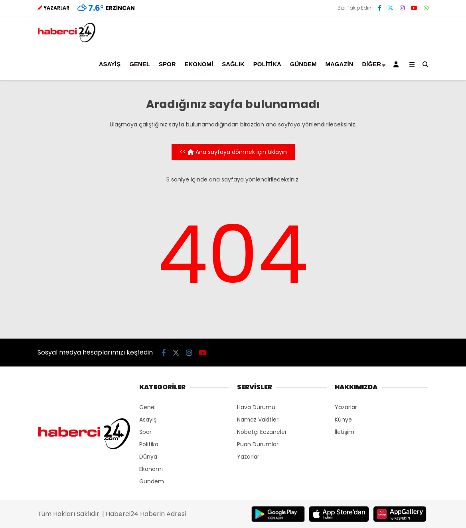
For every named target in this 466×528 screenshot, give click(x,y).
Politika (267, 64)
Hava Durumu (256, 407)
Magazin (339, 64)
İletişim (344, 432)
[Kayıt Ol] (397, 64)
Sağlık (233, 64)
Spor (167, 64)
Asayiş (109, 64)
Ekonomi (198, 64)
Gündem (303, 64)
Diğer (371, 64)
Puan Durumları (258, 444)
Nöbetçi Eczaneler (262, 432)
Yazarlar (248, 457)
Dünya (148, 457)
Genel (139, 64)
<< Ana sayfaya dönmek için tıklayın (233, 152)
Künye (343, 420)
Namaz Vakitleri (258, 420)
